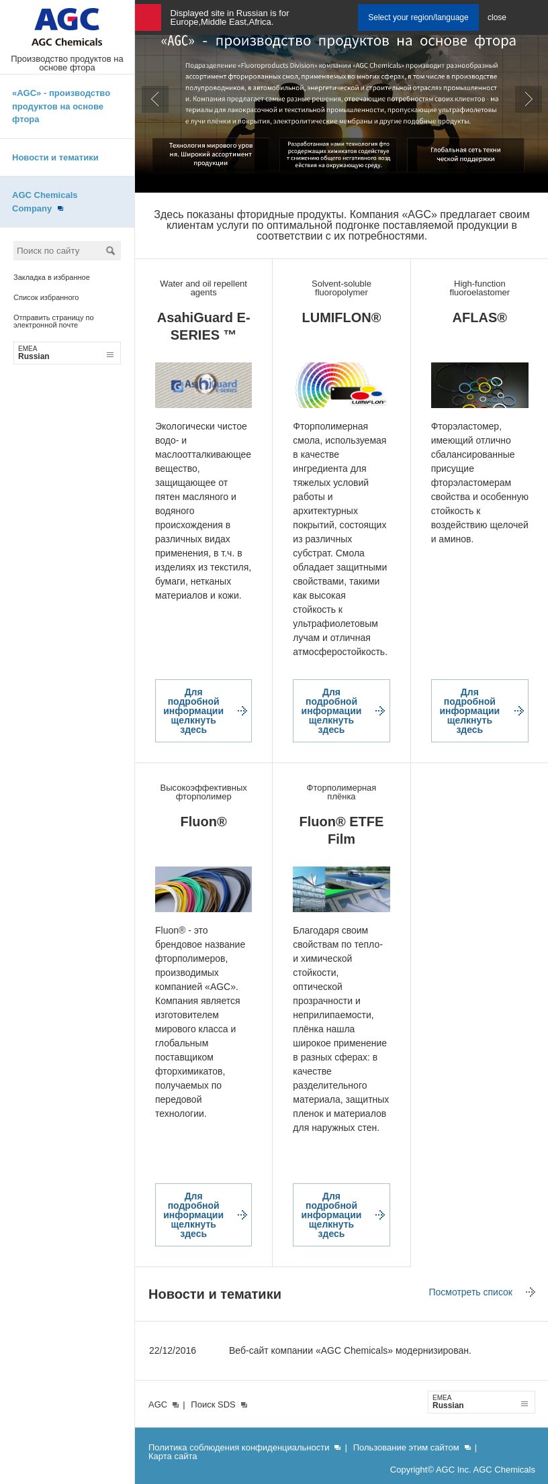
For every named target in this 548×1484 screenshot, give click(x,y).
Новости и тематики (55, 157)
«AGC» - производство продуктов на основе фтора (61, 106)
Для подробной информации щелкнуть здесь (193, 711)
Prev (155, 99)
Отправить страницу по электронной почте (53, 321)
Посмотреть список (470, 1292)
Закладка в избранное (51, 277)
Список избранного (46, 297)
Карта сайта (172, 1456)
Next (528, 99)
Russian (65, 353)
